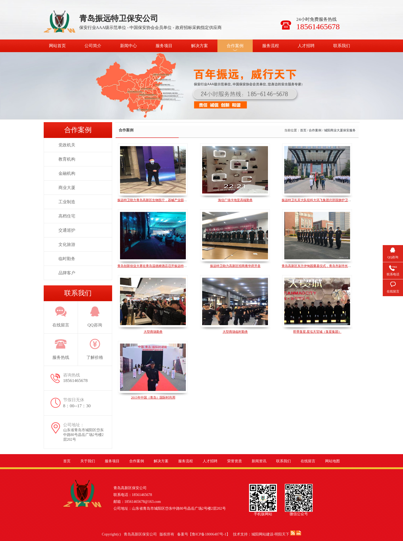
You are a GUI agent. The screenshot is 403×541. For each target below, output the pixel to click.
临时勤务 (66, 258)
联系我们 (341, 45)
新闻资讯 (259, 461)
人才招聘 (306, 45)
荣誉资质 (234, 461)
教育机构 (66, 159)
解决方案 (199, 45)
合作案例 (235, 45)
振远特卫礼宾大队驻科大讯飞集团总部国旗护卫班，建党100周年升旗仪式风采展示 (339, 200)
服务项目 (164, 45)
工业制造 (66, 202)
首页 (303, 130)
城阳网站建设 (262, 534)
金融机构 (66, 173)
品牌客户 (66, 273)
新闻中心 (128, 45)
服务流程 (270, 45)
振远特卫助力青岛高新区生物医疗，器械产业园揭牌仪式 (156, 200)
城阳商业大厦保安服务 (340, 130)
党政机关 (66, 145)
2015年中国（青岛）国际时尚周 (153, 397)
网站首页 (57, 45)
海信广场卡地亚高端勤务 (235, 200)
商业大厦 (66, 187)
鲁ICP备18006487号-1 (209, 534)
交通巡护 (66, 230)
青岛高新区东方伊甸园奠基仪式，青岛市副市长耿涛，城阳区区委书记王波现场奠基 (340, 266)
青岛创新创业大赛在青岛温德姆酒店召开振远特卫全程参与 (158, 266)
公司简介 (92, 45)
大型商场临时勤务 (235, 332)
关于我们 (87, 461)
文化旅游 (66, 244)
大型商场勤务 (153, 332)
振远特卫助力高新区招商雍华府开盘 (235, 266)
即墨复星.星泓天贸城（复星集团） (317, 332)
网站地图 (332, 461)
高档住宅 (66, 216)
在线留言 (308, 461)
